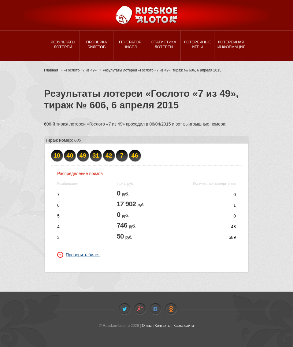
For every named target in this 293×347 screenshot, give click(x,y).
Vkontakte (155, 309)
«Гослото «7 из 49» (80, 70)
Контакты (163, 325)
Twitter (124, 309)
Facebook (140, 309)
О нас (147, 325)
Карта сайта (183, 325)
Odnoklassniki (171, 309)
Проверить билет (78, 255)
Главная (51, 70)
